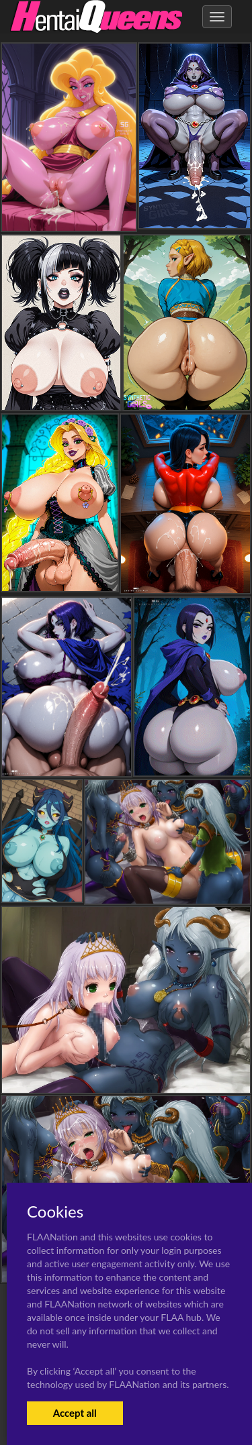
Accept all (75, 1413)
